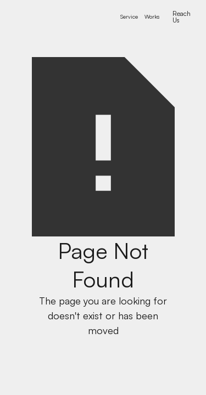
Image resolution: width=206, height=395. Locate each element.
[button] (129, 17)
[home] (57, 17)
